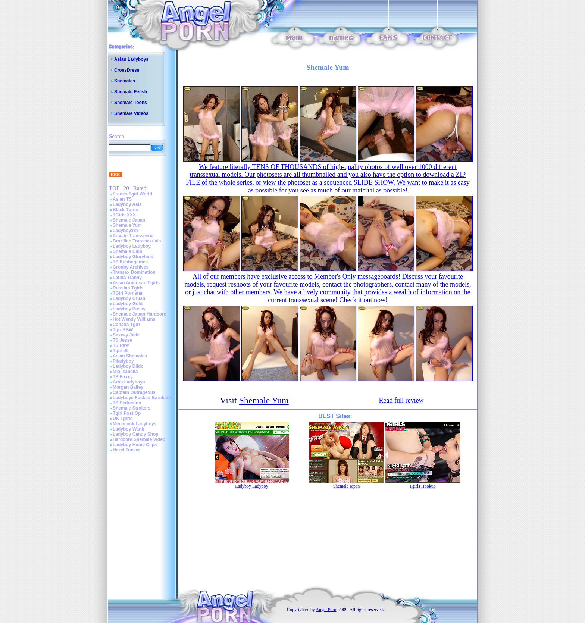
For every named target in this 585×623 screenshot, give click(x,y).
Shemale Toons (130, 102)
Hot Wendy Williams (134, 319)
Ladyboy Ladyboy (132, 246)
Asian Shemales (130, 356)
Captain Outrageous (134, 392)
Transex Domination (134, 272)
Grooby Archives (130, 267)
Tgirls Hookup (422, 486)
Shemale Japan (129, 220)
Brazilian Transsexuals (137, 241)
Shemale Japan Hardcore (139, 314)
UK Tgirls (122, 418)
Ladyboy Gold (128, 303)
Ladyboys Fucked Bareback (142, 397)
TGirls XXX (124, 214)
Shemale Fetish (130, 91)
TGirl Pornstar (128, 293)
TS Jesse (122, 340)
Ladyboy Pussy (129, 309)
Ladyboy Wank (128, 429)
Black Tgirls (125, 209)
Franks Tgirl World (132, 194)
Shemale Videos (131, 113)
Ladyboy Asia (127, 204)
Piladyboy (123, 361)
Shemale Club (127, 251)
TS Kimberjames (130, 261)
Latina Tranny (127, 277)
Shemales (124, 81)
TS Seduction (127, 403)
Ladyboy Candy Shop (136, 434)
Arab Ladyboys (129, 382)
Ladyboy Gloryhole (133, 256)
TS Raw (121, 345)
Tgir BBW (123, 329)
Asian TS (122, 199)
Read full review (401, 400)
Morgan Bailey (128, 387)
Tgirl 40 (121, 350)
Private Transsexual (134, 235)
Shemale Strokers (131, 408)
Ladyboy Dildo (128, 366)
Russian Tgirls (128, 288)
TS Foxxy (122, 376)
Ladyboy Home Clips (135, 444)
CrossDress (126, 70)
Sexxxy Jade (126, 335)
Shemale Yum (127, 225)
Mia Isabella (125, 371)
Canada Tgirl (126, 324)
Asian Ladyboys (131, 59)
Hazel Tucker (126, 450)
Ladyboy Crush (129, 298)
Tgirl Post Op (127, 413)
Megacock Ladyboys (134, 423)
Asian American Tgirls (136, 282)
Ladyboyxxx (125, 230)
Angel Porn (326, 609)
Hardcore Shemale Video (139, 439)
